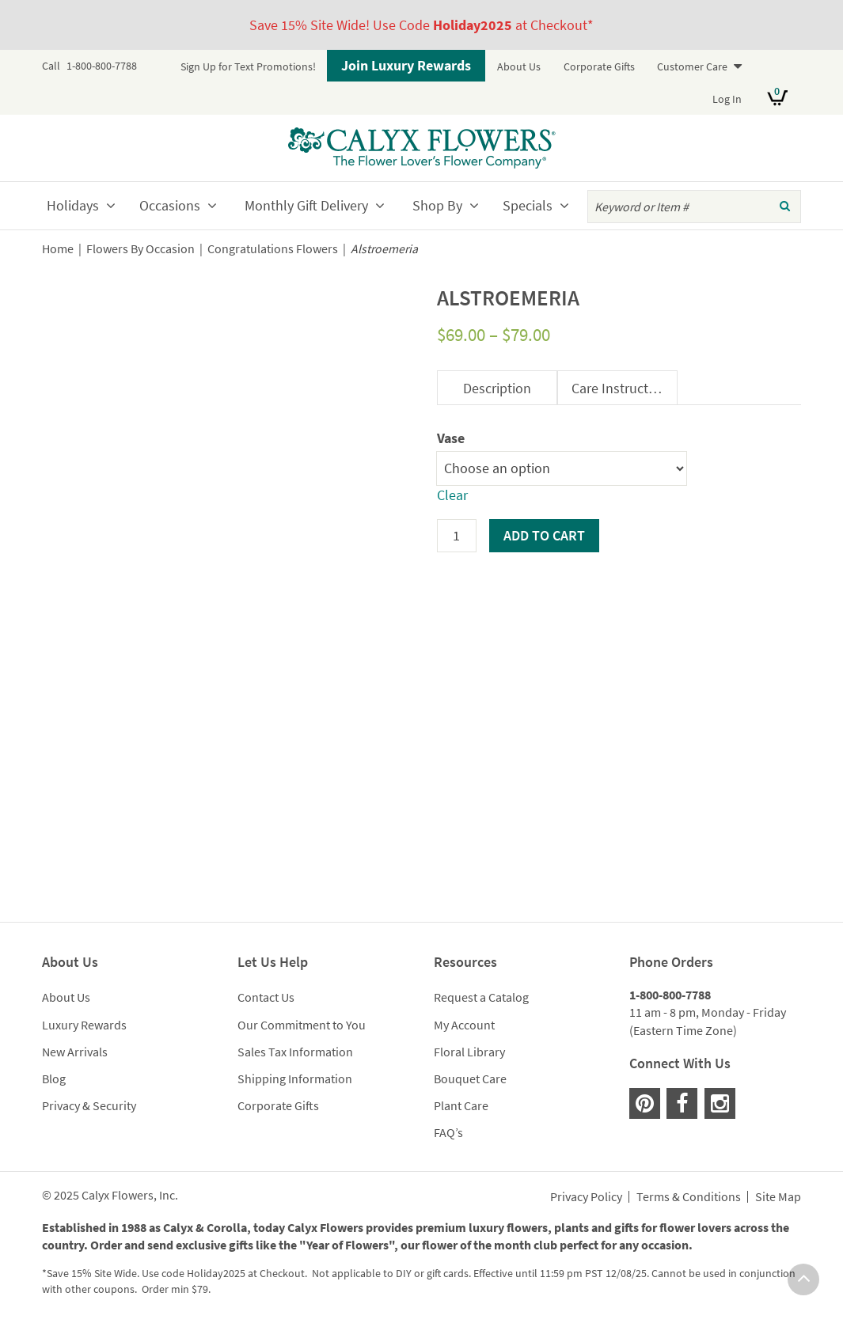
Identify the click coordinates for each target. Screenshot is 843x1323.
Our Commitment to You (301, 1025)
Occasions (169, 205)
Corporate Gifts (599, 66)
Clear (452, 495)
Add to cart (544, 535)
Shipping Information (294, 1078)
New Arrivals (75, 1052)
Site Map (778, 1197)
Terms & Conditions (688, 1197)
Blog (54, 1078)
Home (58, 248)
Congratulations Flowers (272, 248)
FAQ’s (448, 1132)
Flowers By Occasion (140, 248)
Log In (727, 99)
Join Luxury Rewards (406, 65)
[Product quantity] (457, 535)
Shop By (437, 205)
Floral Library (469, 1052)
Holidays (73, 205)
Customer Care (692, 66)
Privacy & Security (89, 1105)
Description (497, 388)
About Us (519, 66)
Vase (451, 438)
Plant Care (461, 1105)
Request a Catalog (481, 997)
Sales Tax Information (295, 1052)
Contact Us (265, 997)
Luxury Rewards (84, 1025)
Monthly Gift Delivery (306, 205)
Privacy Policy (586, 1197)
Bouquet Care (470, 1078)
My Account (464, 1025)
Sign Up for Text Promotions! (248, 66)
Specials (528, 205)
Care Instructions (622, 388)
